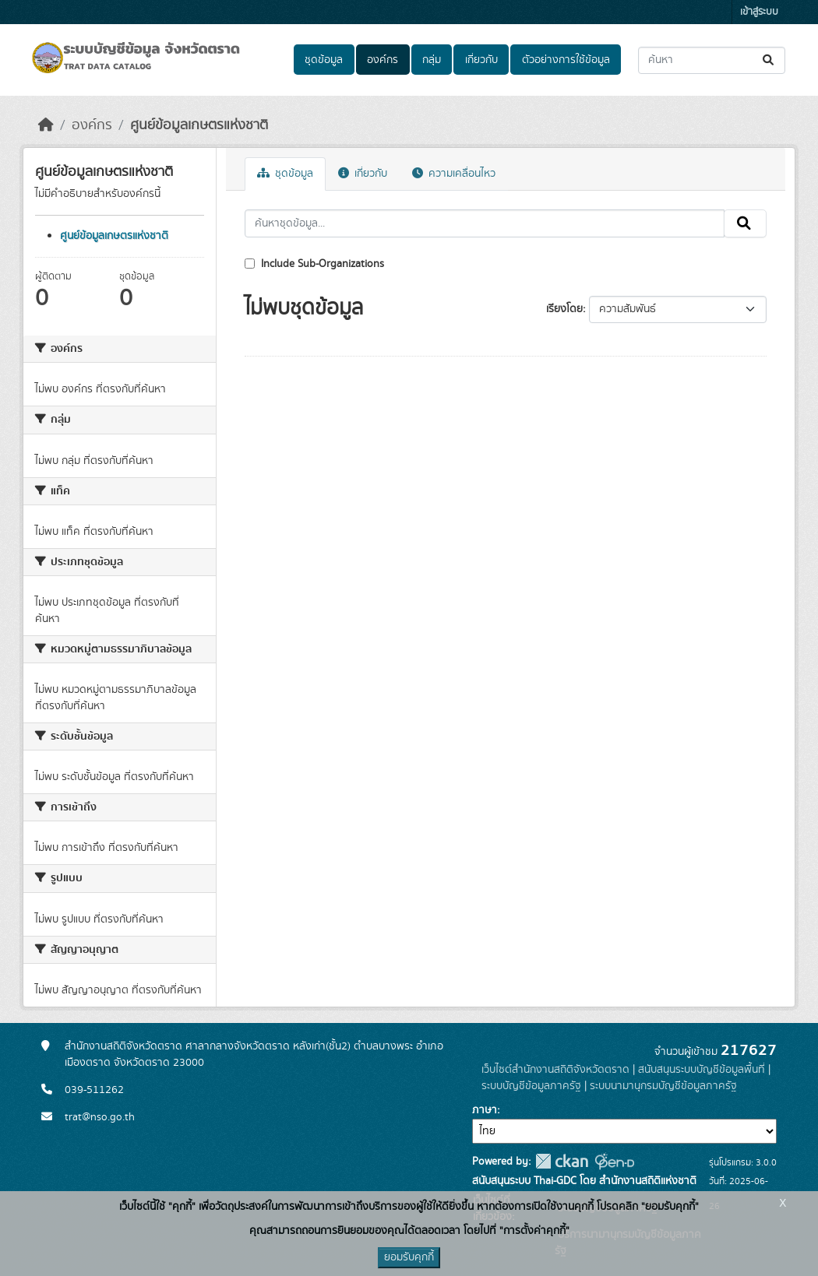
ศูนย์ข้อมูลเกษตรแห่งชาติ (199, 125)
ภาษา (484, 1110)
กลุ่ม (431, 60)
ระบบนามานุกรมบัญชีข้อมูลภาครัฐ (663, 1086)
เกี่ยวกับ (481, 60)
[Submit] (769, 60)
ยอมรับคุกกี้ (409, 1257)
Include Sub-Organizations (314, 264)
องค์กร (382, 60)
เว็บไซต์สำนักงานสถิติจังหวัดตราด (555, 1069)
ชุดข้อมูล (324, 60)
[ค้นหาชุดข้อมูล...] (711, 60)
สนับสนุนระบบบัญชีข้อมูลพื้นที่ (701, 1069)
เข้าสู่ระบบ (759, 12)
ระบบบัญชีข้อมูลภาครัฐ (531, 1086)
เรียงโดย (564, 309)
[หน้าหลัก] (46, 125)
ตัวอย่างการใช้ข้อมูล (566, 60)
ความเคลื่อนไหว (453, 173)
